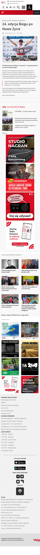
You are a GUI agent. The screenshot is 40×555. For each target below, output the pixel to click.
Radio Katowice (6, 20)
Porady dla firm (6, 413)
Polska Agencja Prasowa (8, 400)
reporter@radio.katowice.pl (16, 1)
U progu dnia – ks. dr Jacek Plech (11, 424)
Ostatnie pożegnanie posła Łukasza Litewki (9, 271)
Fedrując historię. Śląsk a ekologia (12, 421)
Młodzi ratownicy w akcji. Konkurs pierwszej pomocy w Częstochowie (9, 288)
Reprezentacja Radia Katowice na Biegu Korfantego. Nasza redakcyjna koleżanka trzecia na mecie (26, 120)
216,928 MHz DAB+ (7, 450)
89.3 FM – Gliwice (7, 434)
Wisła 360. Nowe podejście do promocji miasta (29, 287)
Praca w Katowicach (7, 411)
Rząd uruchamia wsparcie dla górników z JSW (29, 271)
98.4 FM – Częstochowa (8, 440)
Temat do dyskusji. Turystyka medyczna (13, 418)
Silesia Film (4, 408)
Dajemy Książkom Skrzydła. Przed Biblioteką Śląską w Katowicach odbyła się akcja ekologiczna (29, 308)
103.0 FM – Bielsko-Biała (8, 448)
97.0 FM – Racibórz (7, 437)
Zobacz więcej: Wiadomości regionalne (15, 315)
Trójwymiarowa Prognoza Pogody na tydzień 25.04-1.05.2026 (25, 126)
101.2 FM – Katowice (7, 442)
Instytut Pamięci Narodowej (10, 405)
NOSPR (3, 402)
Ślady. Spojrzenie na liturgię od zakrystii (13, 429)
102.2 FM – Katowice (7, 445)
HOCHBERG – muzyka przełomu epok (25, 111)
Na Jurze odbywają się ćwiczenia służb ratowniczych (10, 306)
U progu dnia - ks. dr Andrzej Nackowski (13, 426)
